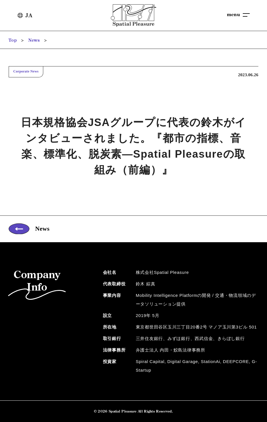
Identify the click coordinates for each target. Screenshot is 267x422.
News (34, 40)
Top (13, 40)
